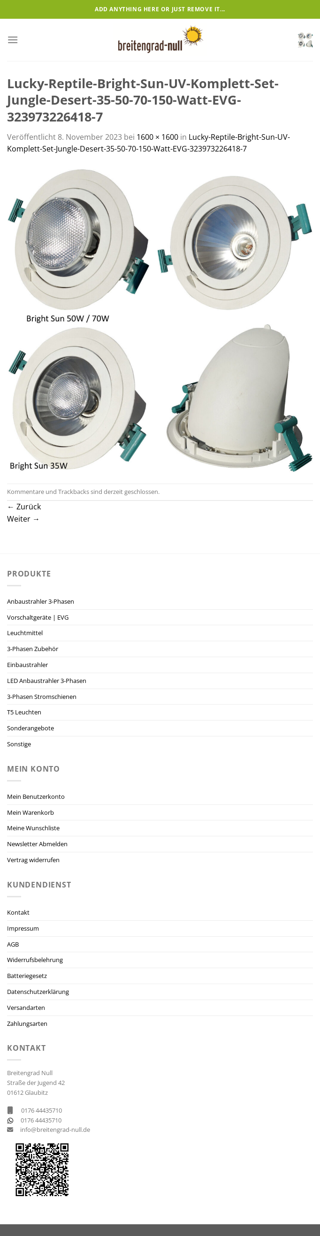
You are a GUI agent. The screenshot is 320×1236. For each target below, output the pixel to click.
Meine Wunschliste (33, 828)
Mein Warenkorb (30, 812)
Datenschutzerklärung (38, 991)
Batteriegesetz (27, 975)
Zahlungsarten (27, 1023)
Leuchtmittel (25, 633)
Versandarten (26, 1007)
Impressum (23, 928)
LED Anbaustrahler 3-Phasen (46, 680)
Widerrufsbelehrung (35, 959)
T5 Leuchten (24, 712)
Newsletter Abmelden (37, 844)
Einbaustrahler (27, 664)
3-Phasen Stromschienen (41, 696)
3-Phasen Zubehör (32, 649)
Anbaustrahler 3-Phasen (40, 601)
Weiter (23, 519)
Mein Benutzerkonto (36, 796)
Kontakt (18, 912)
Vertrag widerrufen (33, 860)
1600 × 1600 (157, 137)
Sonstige (19, 744)
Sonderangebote (30, 728)
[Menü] (12, 39)
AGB (13, 944)
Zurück (24, 506)
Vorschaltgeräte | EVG (38, 617)
